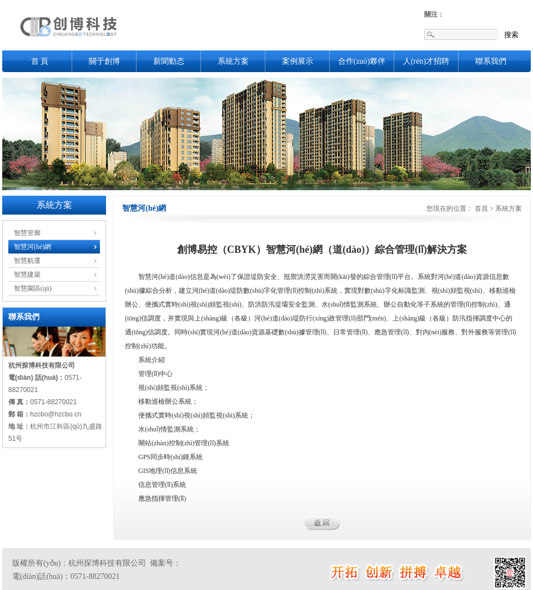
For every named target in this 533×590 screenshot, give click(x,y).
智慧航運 (27, 261)
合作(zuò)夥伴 (362, 61)
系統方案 (233, 61)
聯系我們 (490, 61)
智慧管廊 (27, 233)
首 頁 (40, 61)
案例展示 (297, 61)
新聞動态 (168, 61)
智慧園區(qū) (33, 288)
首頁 (481, 208)
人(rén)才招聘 (426, 61)
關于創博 (104, 61)
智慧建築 (27, 274)
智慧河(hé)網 (32, 247)
